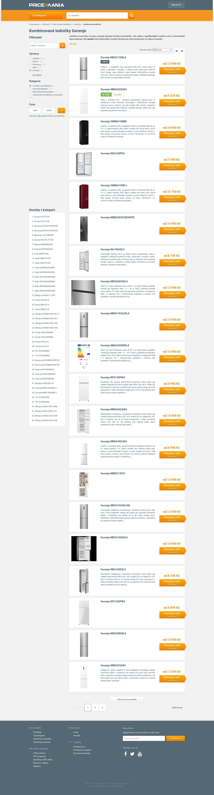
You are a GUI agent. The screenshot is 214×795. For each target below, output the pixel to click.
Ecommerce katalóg (81, 753)
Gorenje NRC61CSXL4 (113, 57)
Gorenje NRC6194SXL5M (115, 505)
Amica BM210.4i (42, 309)
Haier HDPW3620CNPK (45, 267)
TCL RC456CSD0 (42, 397)
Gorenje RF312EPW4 (113, 601)
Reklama (37, 766)
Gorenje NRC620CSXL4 (114, 281)
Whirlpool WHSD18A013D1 (46, 318)
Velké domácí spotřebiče (61, 24)
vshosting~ (119, 786)
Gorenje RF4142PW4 (113, 377)
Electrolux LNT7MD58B (44, 235)
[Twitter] (132, 755)
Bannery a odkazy (40, 763)
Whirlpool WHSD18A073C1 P (47, 314)
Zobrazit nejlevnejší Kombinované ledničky (47, 116)
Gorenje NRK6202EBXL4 (115, 345)
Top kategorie (39, 735)
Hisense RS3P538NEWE (45, 374)
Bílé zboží (46, 24)
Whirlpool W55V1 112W (45, 295)
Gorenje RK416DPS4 (113, 153)
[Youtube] (139, 755)
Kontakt (76, 735)
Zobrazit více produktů (127, 699)
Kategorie (39, 15)
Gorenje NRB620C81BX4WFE (118, 217)
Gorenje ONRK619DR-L (114, 185)
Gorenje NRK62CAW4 (113, 665)
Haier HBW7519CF (43, 258)
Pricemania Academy (82, 750)
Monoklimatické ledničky (45, 92)
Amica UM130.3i (42, 300)
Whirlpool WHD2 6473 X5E (46, 416)
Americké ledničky (43, 89)
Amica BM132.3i (42, 305)
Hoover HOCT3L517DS (43, 240)
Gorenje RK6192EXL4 (113, 569)
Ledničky (77, 24)
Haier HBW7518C (41, 254)
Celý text (72, 43)
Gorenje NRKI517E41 (113, 473)
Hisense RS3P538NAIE (44, 379)
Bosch (38, 61)
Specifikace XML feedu (42, 760)
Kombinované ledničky (44, 86)
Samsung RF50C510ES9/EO (46, 226)
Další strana (177, 707)
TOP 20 (105, 62)
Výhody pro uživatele (42, 739)
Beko (37, 67)
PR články (37, 732)
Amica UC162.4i (42, 342)
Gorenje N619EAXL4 (113, 249)
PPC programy (39, 756)
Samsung (39, 64)
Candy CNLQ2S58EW (44, 332)
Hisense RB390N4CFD (43, 244)
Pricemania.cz (34, 24)
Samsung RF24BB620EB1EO (47, 360)
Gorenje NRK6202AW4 (114, 409)
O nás (75, 732)
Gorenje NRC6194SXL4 (114, 537)
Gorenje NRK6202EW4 (114, 89)
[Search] (132, 15)
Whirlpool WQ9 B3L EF (44, 383)
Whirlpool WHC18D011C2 (46, 411)
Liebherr (39, 58)
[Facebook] (125, 755)
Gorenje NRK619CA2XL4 (115, 313)
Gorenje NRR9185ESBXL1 (46, 388)
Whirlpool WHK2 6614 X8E (46, 406)
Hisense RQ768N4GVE (44, 369)
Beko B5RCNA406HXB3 (45, 286)
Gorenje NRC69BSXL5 (113, 633)
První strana (76, 707)
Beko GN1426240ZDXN (45, 277)
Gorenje (38, 70)
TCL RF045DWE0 (42, 351)
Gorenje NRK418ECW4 (114, 441)
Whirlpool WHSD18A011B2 (46, 323)
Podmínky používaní (41, 742)
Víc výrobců (37, 75)
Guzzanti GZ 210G (42, 217)
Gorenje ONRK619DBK (114, 121)
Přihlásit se (176, 5)
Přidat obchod (39, 753)
